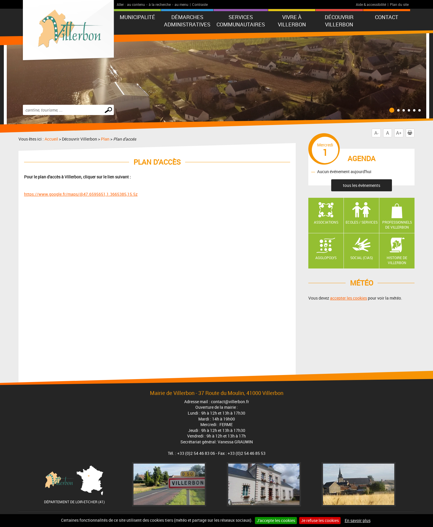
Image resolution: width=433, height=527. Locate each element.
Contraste (200, 4)
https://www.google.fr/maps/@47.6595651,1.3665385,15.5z (81, 194)
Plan (105, 139)
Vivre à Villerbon (292, 20)
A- (376, 133)
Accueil (51, 139)
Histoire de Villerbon (397, 260)
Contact (386, 17)
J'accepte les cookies (276, 520)
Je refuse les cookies (320, 520)
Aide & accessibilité (371, 4)
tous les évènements (361, 185)
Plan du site (399, 4)
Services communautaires (240, 20)
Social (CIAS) (361, 257)
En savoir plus (358, 520)
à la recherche (160, 4)
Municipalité (137, 17)
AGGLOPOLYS (325, 257)
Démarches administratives (187, 20)
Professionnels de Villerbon (397, 224)
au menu (181, 4)
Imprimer (411, 133)
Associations (326, 222)
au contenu (136, 4)
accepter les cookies (348, 298)
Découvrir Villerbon (339, 20)
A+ (399, 133)
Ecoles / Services (362, 222)
